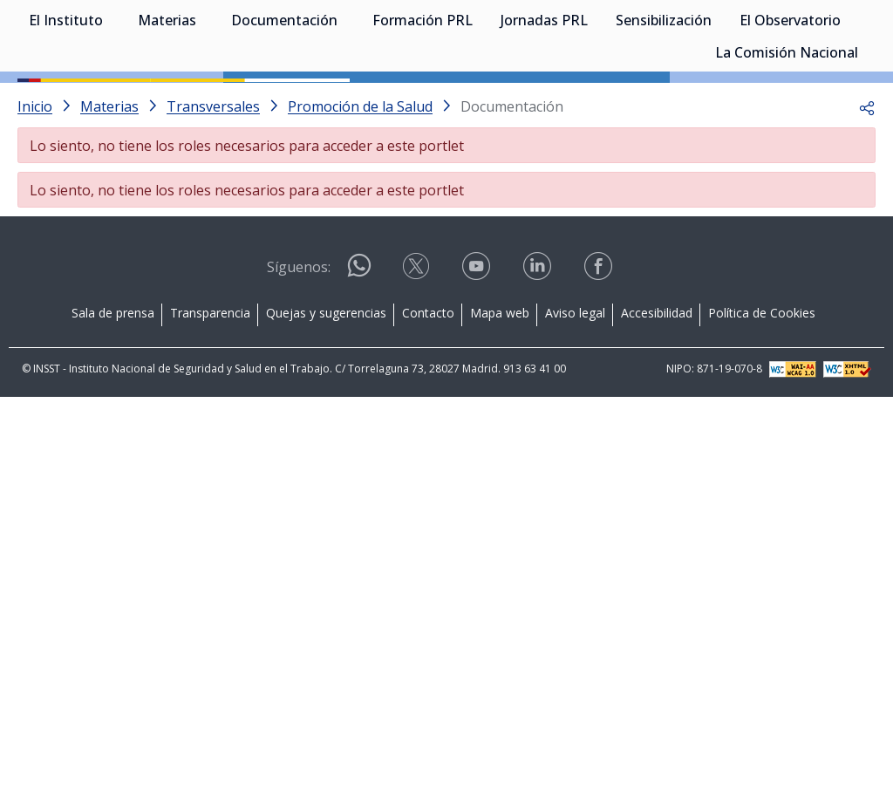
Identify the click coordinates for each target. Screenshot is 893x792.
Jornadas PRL (544, 105)
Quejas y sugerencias (326, 391)
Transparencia (210, 391)
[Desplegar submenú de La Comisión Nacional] (867, 135)
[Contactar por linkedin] (539, 350)
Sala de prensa (113, 391)
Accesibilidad (656, 391)
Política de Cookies (761, 391)
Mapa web (499, 391)
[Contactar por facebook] (600, 350)
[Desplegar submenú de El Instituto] (111, 103)
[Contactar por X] (418, 350)
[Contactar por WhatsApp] (359, 351)
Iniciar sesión (810, 39)
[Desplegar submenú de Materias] (205, 103)
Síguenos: (299, 345)
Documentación (284, 105)
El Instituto (66, 105)
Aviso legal (575, 391)
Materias (167, 105)
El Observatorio (790, 105)
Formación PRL (422, 105)
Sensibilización (664, 105)
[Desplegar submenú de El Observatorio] (849, 103)
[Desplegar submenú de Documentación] (346, 103)
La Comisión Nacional (786, 137)
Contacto (428, 391)
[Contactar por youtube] (478, 350)
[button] (867, 184)
